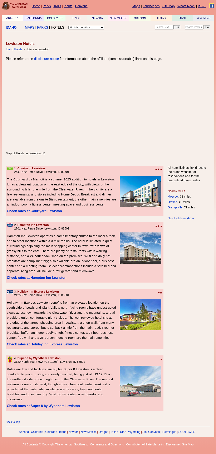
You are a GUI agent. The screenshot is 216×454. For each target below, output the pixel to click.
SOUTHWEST (187, 432)
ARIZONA (12, 18)
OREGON (140, 18)
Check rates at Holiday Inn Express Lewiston (42, 344)
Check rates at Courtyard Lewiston (34, 211)
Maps (136, 6)
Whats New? (186, 6)
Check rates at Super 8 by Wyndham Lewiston (43, 406)
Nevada (74, 432)
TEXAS (161, 18)
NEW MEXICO (118, 18)
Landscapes (151, 6)
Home (36, 6)
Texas (114, 432)
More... (202, 6)
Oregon (103, 432)
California (37, 432)
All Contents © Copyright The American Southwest (55, 444)
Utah (123, 432)
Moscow (173, 196)
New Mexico (89, 432)
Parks (47, 6)
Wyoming (134, 432)
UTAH (182, 18)
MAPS (29, 27)
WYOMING (204, 18)
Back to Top (13, 422)
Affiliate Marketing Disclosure (161, 444)
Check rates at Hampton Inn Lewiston (36, 277)
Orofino (172, 202)
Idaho (63, 432)
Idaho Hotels (14, 49)
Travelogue (169, 432)
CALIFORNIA (33, 18)
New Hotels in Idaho (181, 218)
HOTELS (57, 27)
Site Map (168, 6)
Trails (57, 6)
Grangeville (175, 207)
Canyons (81, 6)
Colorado (51, 432)
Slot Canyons (151, 432)
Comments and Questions (107, 444)
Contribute (133, 444)
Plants (68, 6)
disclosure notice (46, 59)
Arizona (24, 432)
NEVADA (97, 18)
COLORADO (55, 18)
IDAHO (76, 18)
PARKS (42, 27)
